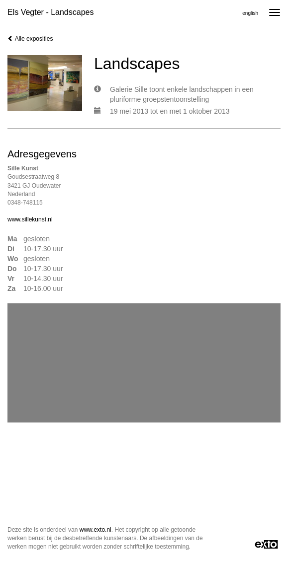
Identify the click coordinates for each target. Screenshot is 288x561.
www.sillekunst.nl (30, 219)
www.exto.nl (95, 529)
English (250, 13)
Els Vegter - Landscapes (50, 12)
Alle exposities (30, 38)
